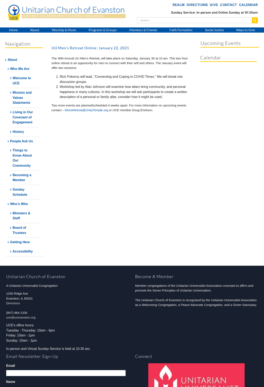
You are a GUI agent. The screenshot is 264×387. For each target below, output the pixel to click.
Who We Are (19, 69)
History (18, 131)
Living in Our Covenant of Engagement (23, 117)
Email (12, 365)
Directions (13, 303)
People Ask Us (21, 141)
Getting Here (20, 242)
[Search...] (194, 20)
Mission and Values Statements (22, 97)
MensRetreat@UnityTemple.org (86, 110)
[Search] (255, 20)
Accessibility (23, 251)
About (12, 59)
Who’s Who (19, 204)
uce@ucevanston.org (20, 317)
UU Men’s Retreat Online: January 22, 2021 (90, 48)
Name (12, 381)
